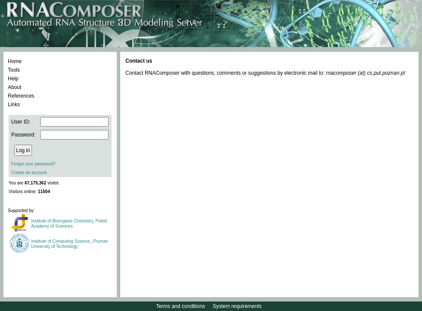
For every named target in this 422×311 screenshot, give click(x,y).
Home (15, 61)
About (14, 87)
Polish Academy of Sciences (69, 223)
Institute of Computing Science (61, 241)
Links (14, 105)
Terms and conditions (180, 306)
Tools (14, 70)
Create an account (29, 172)
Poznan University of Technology (69, 244)
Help (13, 79)
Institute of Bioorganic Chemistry (62, 221)
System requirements (237, 306)
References (21, 96)
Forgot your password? (33, 164)
